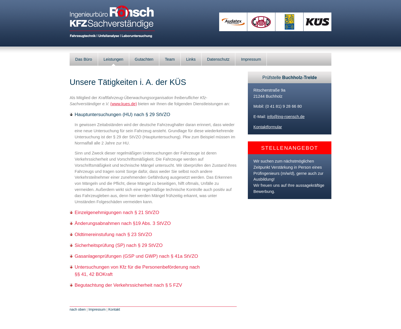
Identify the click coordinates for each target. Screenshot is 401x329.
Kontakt (114, 309)
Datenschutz (218, 59)
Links (191, 59)
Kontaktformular (267, 127)
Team (170, 59)
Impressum (251, 59)
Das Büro (83, 59)
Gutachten (144, 59)
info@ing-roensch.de (285, 116)
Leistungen (113, 59)
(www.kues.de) (123, 104)
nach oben (78, 309)
